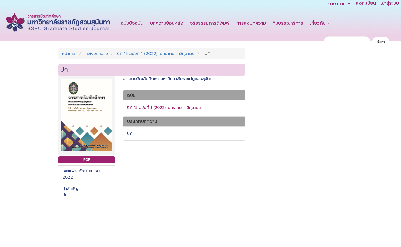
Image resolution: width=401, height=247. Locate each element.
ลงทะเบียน (366, 3)
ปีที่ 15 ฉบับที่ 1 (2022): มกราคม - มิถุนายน (156, 53)
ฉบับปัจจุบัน (132, 23)
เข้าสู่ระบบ (389, 3)
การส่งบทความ (251, 23)
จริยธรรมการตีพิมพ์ (209, 23)
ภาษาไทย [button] (339, 3)
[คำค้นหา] (347, 41)
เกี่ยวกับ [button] (320, 23)
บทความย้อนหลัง (166, 23)
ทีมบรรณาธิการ (288, 23)
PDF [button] (86, 159)
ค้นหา (381, 42)
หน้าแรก (69, 53)
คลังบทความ (97, 53)
